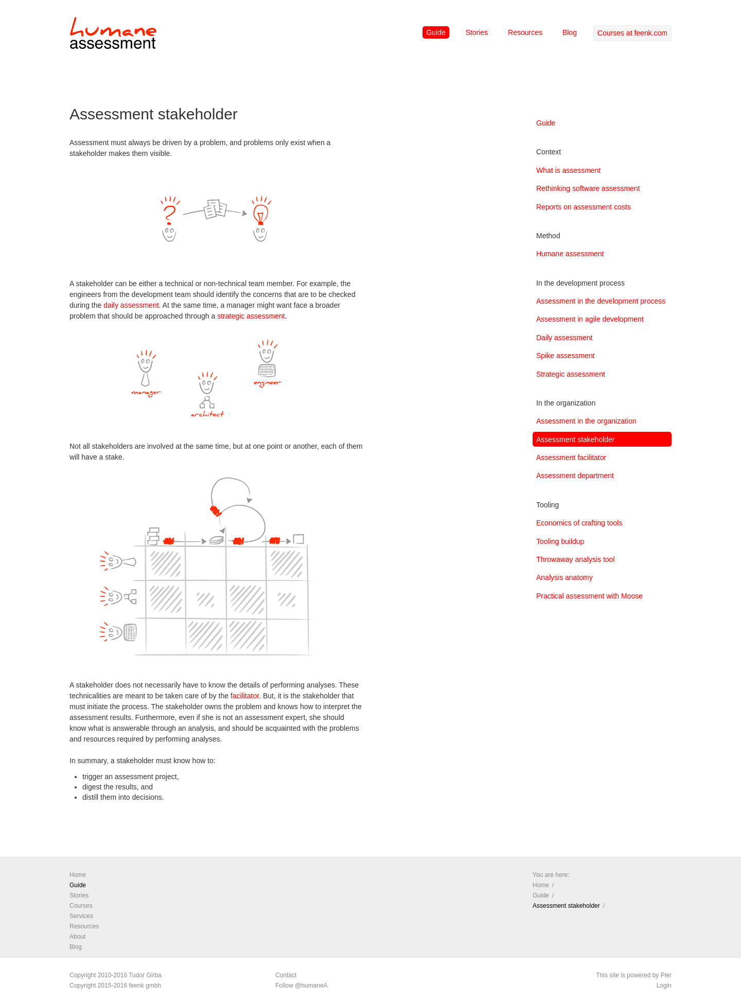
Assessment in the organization (586, 421)
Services (81, 916)
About (77, 936)
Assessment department (575, 475)
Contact (285, 975)
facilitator (245, 696)
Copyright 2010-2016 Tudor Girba (115, 975)
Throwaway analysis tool (575, 559)
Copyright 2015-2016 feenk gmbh (115, 985)
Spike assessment (565, 355)
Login (664, 985)
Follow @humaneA (301, 985)
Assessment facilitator (571, 457)
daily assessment (130, 305)
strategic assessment (251, 316)
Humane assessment (570, 254)
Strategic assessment (570, 374)
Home (77, 874)
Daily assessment (564, 337)
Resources (525, 32)
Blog (569, 32)
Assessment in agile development (590, 319)
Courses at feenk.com (632, 33)
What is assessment (568, 170)
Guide (435, 32)
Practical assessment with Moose (589, 596)
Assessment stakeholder (575, 439)
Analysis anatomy (564, 577)
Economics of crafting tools (579, 523)
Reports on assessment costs (583, 207)
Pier (666, 975)
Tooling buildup (560, 541)
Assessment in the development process (600, 301)
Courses (81, 905)
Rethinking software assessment (588, 188)
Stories (477, 32)
